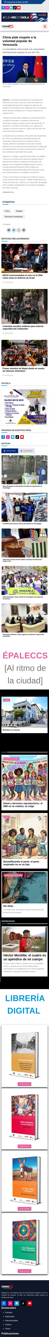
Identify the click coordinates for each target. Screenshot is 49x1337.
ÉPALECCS (25, 655)
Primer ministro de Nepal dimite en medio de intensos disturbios (23, 369)
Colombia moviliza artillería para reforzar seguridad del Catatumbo (23, 327)
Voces (7, 1329)
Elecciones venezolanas (14, 217)
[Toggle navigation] (44, 26)
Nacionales (9, 1316)
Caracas (8, 1312)
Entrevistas (8, 921)
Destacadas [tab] (10, 451)
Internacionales (11, 1321)
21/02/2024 (9, 282)
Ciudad (6, 700)
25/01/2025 (9, 333)
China (7, 211)
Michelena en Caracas (11, 730)
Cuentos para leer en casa (13, 875)
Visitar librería (24, 1084)
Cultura (8, 1325)
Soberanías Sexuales (11, 759)
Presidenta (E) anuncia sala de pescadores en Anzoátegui (22, 523)
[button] (24, 407)
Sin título (8, 906)
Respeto (19, 211)
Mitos (6, 817)
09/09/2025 (9, 375)
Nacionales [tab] (26, 451)
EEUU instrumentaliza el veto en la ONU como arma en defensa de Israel (23, 276)
